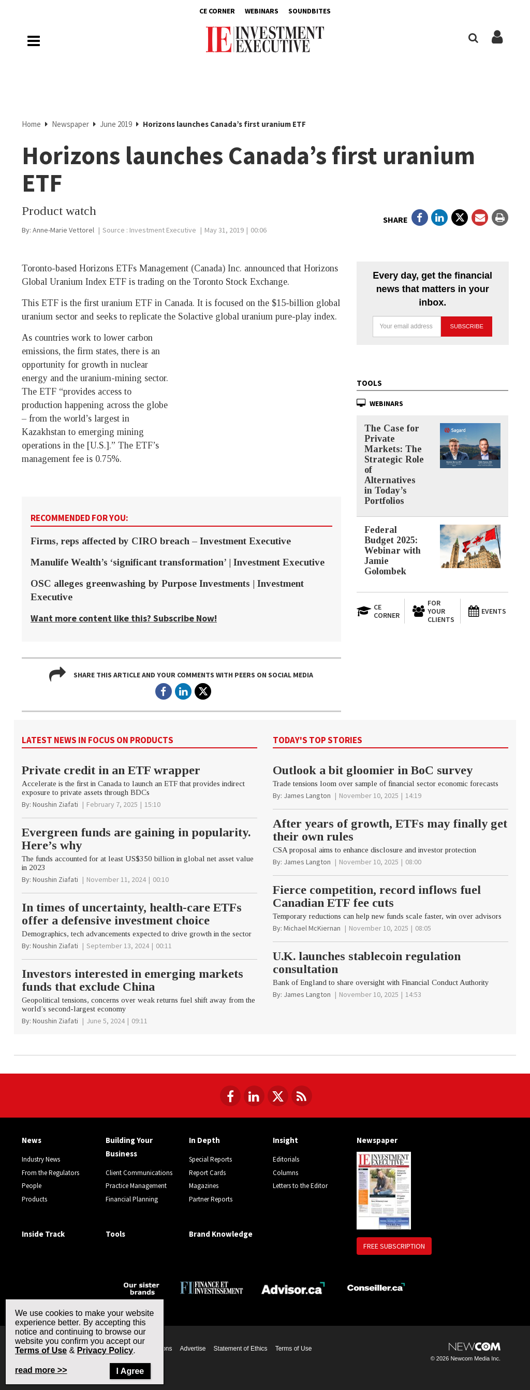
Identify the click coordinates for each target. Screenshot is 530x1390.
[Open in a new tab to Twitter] (459, 217)
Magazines (203, 1185)
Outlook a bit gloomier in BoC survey (373, 770)
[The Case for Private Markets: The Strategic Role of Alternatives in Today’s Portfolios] (470, 446)
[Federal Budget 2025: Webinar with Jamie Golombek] (470, 546)
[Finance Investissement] (211, 1286)
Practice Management (136, 1185)
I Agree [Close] (130, 1371)
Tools (369, 383)
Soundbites (309, 11)
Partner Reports (210, 1199)
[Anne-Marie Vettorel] (63, 230)
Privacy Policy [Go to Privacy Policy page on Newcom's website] (105, 1350)
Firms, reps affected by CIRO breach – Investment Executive (161, 540)
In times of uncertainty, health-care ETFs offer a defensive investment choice (132, 914)
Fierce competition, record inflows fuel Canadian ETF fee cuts (377, 896)
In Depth (204, 1140)
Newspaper (71, 124)
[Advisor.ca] (293, 1286)
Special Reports (210, 1159)
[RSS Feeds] (301, 1095)
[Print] (500, 217)
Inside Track (43, 1234)
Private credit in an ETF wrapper (111, 770)
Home (32, 124)
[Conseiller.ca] (376, 1287)
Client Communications (139, 1172)
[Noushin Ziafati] (55, 804)
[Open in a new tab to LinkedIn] (439, 217)
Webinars (261, 11)
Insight (285, 1140)
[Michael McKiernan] (312, 928)
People (31, 1185)
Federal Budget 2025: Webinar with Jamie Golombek (392, 550)
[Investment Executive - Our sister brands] (141, 1288)
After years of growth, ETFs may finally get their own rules (390, 830)
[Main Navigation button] (34, 41)
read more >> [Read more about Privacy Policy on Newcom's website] (41, 1370)
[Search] (473, 38)
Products (34, 1199)
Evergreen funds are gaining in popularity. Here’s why (136, 839)
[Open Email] (480, 217)
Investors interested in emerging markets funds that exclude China (132, 980)
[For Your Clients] (432, 611)
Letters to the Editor (300, 1185)
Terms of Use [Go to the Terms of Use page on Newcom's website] (41, 1350)
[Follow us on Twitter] (278, 1095)
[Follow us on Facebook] (230, 1095)
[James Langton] (307, 795)
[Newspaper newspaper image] (384, 1189)
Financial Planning (132, 1199)
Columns (285, 1172)
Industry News (41, 1159)
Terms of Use (293, 1348)
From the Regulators (50, 1172)
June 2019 (117, 124)
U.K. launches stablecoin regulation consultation (367, 962)
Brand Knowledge (221, 1234)
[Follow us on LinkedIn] (254, 1095)
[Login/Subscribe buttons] (497, 42)
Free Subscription (394, 1246)
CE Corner (217, 11)
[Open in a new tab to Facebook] (419, 217)
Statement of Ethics (241, 1348)
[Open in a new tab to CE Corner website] (377, 611)
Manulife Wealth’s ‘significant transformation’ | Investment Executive (178, 562)
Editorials (286, 1159)
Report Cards (207, 1172)
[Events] (488, 611)
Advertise (193, 1348)
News (31, 1140)
